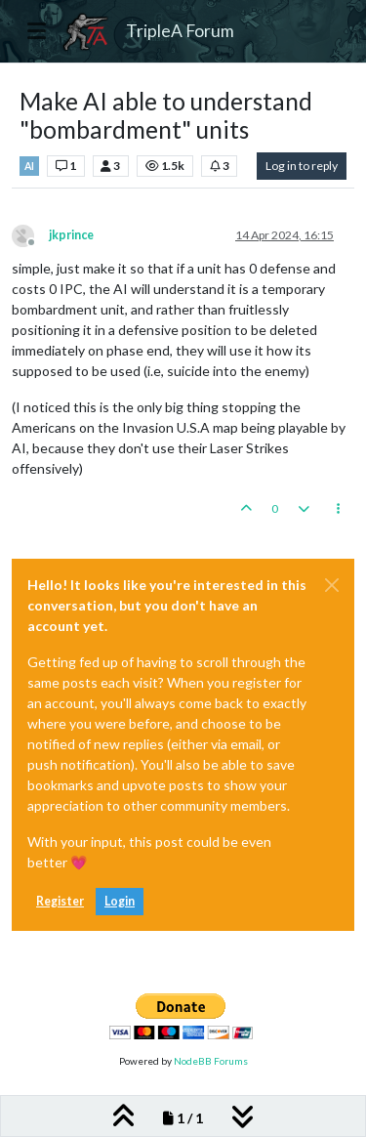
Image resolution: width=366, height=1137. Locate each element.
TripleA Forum (180, 31)
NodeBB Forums (211, 1061)
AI (29, 166)
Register (60, 901)
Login (119, 901)
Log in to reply (301, 165)
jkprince (71, 235)
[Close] (331, 585)
